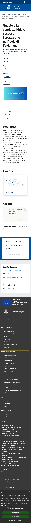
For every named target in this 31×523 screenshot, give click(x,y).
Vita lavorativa (8, 361)
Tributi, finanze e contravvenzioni (13, 385)
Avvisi (15, 14)
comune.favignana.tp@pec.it (12, 436)
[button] (15, 520)
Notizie (6, 401)
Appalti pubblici (8, 366)
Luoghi (6, 414)
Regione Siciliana (7, 2)
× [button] (29, 492)
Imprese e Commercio (10, 363)
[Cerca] (28, 7)
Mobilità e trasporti (9, 371)
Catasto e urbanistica (10, 369)
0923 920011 (10, 430)
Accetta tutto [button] (15, 513)
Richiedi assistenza (9, 487)
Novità (9, 14)
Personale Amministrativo (11, 344)
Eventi (5, 416)
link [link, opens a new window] (7, 505)
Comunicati (7, 404)
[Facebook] (4, 323)
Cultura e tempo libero (10, 358)
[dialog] (15, 506)
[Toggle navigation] (3, 7)
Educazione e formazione (11, 379)
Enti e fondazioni (8, 339)
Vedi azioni (7, 62)
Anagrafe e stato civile (10, 355)
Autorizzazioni (8, 393)
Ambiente (6, 387)
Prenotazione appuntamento (12, 479)
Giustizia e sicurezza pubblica (12, 382)
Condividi (7, 58)
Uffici (5, 336)
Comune (21, 14)
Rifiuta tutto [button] (15, 516)
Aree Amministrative (10, 334)
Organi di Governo (9, 331)
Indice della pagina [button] (10, 106)
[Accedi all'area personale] (24, 2)
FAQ (5, 485)
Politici (6, 342)
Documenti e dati (8, 347)
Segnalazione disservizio (10, 482)
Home (3, 14)
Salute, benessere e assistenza (12, 390)
